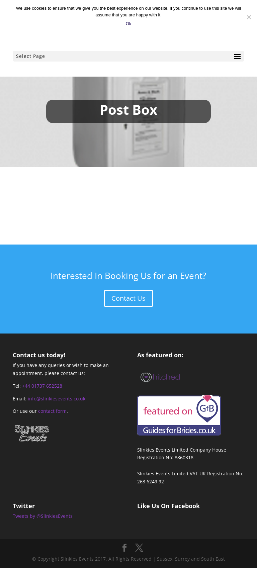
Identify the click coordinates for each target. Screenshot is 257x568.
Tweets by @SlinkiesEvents (43, 516)
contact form (52, 411)
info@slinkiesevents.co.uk (56, 398)
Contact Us (128, 298)
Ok (129, 23)
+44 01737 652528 (42, 386)
